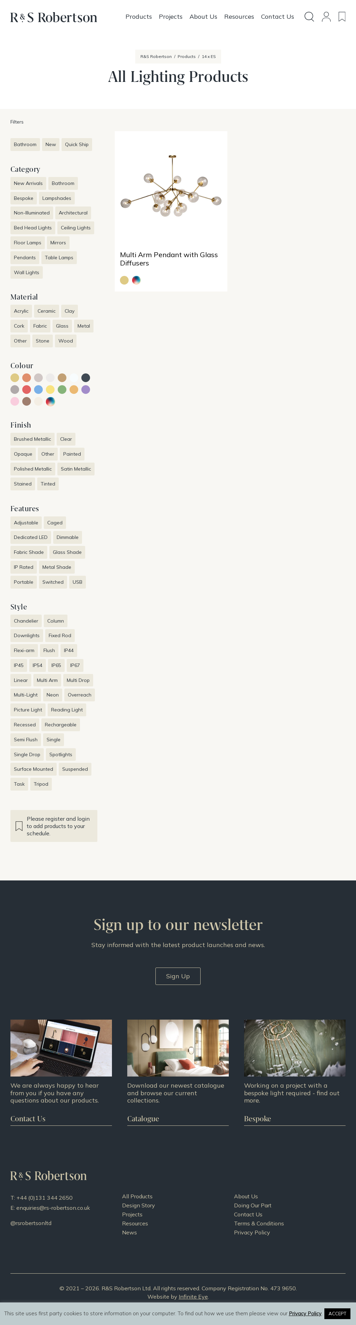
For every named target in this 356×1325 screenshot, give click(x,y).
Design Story (138, 1205)
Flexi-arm (24, 650)
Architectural (73, 213)
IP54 (37, 665)
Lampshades (56, 198)
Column (55, 621)
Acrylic (21, 311)
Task (19, 784)
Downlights (27, 635)
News (129, 1232)
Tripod (41, 784)
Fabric (40, 326)
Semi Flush (26, 739)
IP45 (19, 665)
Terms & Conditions (259, 1223)
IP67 (75, 665)
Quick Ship (77, 144)
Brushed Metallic (32, 439)
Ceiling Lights (76, 228)
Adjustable (26, 523)
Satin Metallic (76, 469)
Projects (132, 1214)
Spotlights (60, 754)
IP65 (56, 665)
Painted (72, 454)
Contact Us (248, 1214)
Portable (23, 582)
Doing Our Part (253, 1205)
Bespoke (23, 198)
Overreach (79, 695)
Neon (53, 695)
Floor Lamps (27, 242)
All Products (137, 1196)
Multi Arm (47, 680)
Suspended (75, 769)
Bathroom (25, 144)
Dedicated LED (31, 537)
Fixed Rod (60, 635)
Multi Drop (78, 680)
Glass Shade (67, 552)
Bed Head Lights (33, 228)
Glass (62, 326)
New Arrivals (28, 183)
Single (53, 739)
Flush (49, 650)
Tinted (48, 484)
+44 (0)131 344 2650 (44, 1197)
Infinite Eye (193, 1296)
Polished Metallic (33, 469)
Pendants (25, 257)
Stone (42, 341)
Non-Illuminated (32, 213)
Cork (19, 326)
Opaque (23, 454)
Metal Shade (56, 567)
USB (77, 582)
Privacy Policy (252, 1232)
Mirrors (58, 242)
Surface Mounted (33, 769)
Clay (69, 311)
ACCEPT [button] (337, 1313)
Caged (55, 523)
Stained (23, 484)
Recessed (25, 724)
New (51, 144)
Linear (21, 680)
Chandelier (26, 621)
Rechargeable (60, 724)
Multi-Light (26, 695)
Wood (65, 341)
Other (20, 341)
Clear (66, 439)
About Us (246, 1196)
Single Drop (27, 754)
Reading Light (67, 710)
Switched (53, 582)
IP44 (69, 650)
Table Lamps (59, 257)
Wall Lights (26, 272)
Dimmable (68, 537)
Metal (84, 326)
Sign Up (178, 976)
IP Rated (23, 567)
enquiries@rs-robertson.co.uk (53, 1207)
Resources (135, 1223)
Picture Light (28, 710)
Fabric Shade (29, 552)
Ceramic (47, 311)
